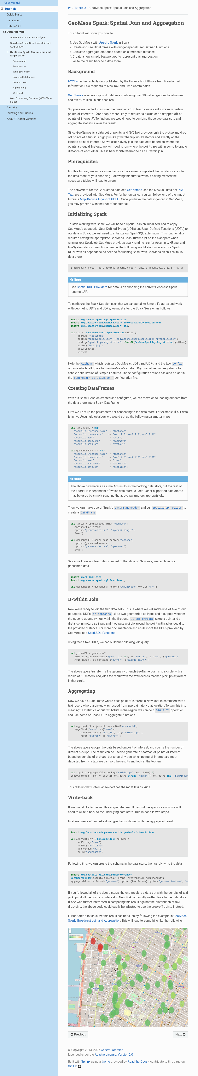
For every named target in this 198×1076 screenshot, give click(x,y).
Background (19, 61)
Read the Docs (138, 1061)
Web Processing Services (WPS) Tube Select (31, 100)
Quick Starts (14, 14)
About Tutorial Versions (21, 119)
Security (12, 107)
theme (106, 1061)
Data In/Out (14, 26)
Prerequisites (19, 66)
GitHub (74, 1066)
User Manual (12, 2)
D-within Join (19, 82)
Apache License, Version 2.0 (114, 1054)
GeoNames (75, 95)
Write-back (18, 93)
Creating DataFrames (24, 77)
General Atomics (112, 1050)
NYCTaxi (73, 81)
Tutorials (8, 9)
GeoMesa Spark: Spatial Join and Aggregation (29, 53)
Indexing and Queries (20, 113)
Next (180, 1034)
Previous (78, 1034)
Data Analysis (14, 32)
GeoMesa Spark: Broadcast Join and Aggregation (30, 45)
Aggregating (19, 87)
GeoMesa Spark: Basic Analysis (27, 37)
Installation (13, 20)
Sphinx (85, 1061)
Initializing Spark (21, 71)
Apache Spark (108, 42)
